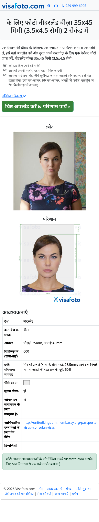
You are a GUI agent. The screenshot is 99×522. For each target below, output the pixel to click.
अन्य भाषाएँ (61, 493)
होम (41, 489)
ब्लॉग (75, 493)
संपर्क (69, 489)
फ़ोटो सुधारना (83, 489)
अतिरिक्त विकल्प (14, 96)
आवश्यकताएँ (54, 489)
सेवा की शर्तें (44, 493)
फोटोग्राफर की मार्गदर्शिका (18, 493)
